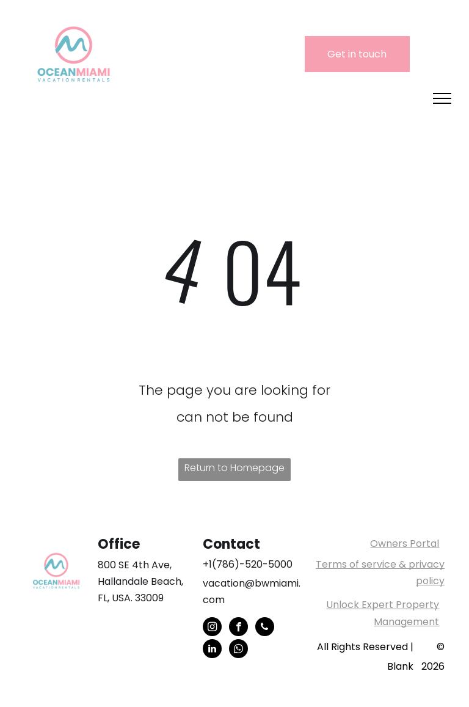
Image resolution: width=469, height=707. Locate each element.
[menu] (442, 98)
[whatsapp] (238, 650)
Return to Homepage (234, 468)
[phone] (264, 628)
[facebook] (238, 628)
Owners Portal (404, 544)
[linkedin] (212, 650)
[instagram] (212, 628)
